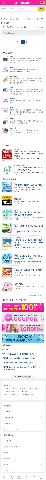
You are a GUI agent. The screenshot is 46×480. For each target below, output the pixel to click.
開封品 (11, 108)
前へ (18, 42)
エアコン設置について (13, 394)
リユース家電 (23, 391)
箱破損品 (12, 87)
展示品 (11, 67)
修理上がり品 (13, 76)
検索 (41, 9)
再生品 (11, 56)
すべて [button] (5, 9)
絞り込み (41, 27)
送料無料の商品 (28, 394)
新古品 (11, 119)
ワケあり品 (13, 128)
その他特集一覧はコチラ (36, 295)
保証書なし (13, 98)
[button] (8, 53)
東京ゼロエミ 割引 (12, 388)
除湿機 (23, 388)
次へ (27, 42)
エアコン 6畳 (32, 388)
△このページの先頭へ (23, 377)
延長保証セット (11, 391)
